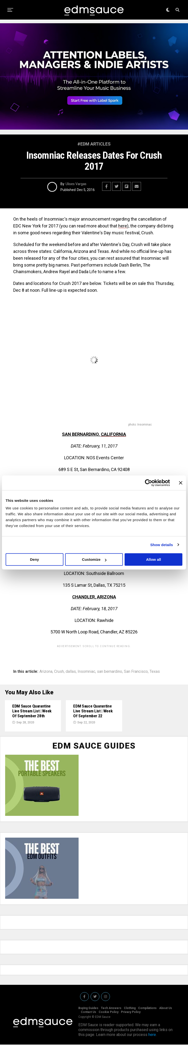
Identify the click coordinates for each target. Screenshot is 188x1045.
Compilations (147, 1008)
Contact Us (88, 1012)
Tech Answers (111, 1008)
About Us (165, 1008)
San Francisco (136, 672)
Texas (155, 672)
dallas (71, 672)
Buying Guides (88, 1008)
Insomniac (86, 672)
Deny (34, 559)
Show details (161, 545)
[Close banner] (180, 482)
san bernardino (109, 672)
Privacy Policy (131, 1012)
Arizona (45, 672)
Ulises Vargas (76, 184)
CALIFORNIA (113, 434)
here (122, 225)
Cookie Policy (108, 1012)
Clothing (130, 1008)
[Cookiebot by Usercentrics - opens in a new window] (148, 482)
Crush (59, 672)
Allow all (153, 559)
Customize (94, 559)
